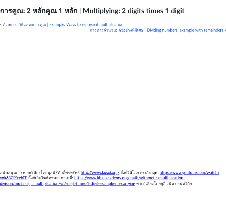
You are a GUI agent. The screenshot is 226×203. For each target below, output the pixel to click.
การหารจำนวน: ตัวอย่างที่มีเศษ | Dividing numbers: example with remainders (156, 30)
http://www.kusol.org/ (100, 172)
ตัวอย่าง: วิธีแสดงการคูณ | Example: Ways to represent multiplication (63, 24)
